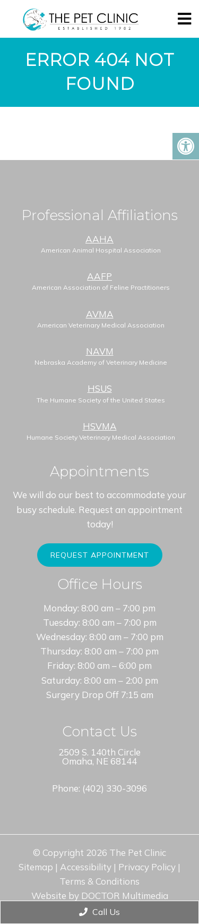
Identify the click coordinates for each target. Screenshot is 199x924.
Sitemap (36, 866)
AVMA (100, 313)
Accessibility (85, 866)
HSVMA (100, 426)
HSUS (100, 388)
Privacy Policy (147, 866)
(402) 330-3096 (114, 788)
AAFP (99, 276)
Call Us (99, 911)
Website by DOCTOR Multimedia (99, 895)
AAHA (99, 238)
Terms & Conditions (99, 881)
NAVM (100, 351)
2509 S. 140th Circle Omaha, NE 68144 (99, 756)
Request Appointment (99, 555)
